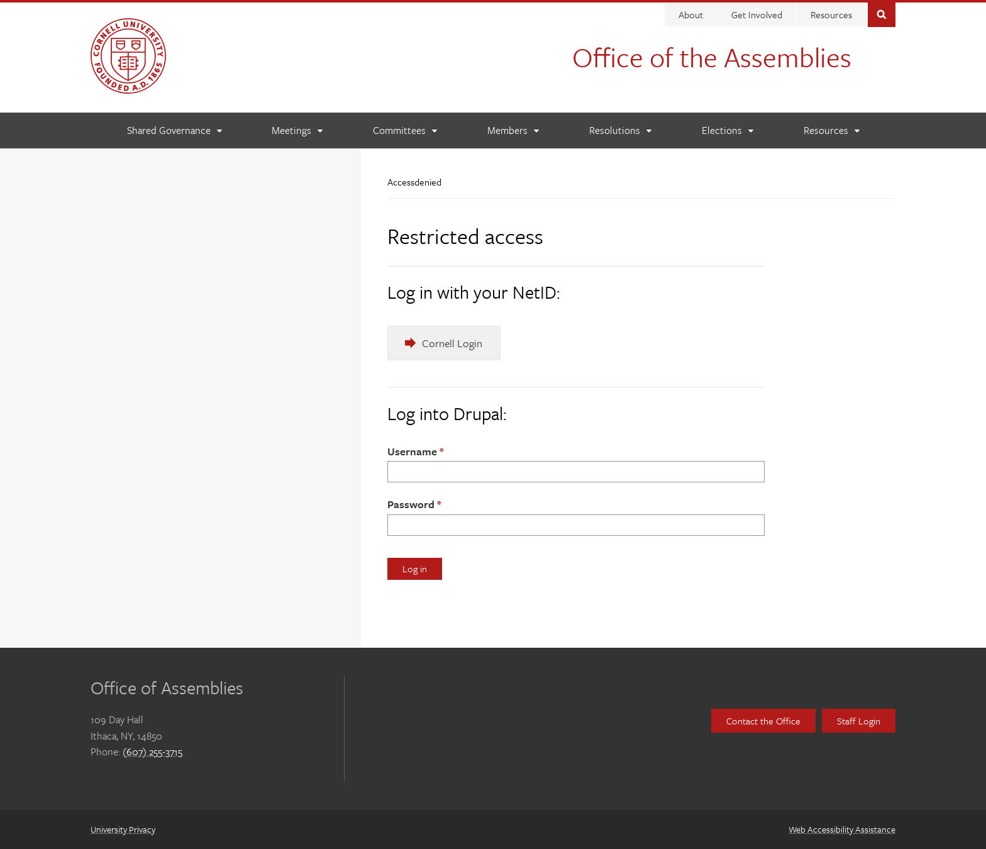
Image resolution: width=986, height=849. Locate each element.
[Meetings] (296, 130)
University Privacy (123, 829)
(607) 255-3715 (152, 751)
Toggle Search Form (881, 13)
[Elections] (727, 130)
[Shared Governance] (174, 130)
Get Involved (756, 14)
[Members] (512, 130)
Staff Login (858, 721)
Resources (831, 14)
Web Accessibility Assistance (842, 829)
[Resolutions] (620, 130)
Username (412, 451)
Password (411, 504)
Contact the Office (763, 721)
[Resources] (831, 130)
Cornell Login (452, 343)
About (691, 14)
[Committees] (405, 130)
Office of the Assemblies (711, 56)
